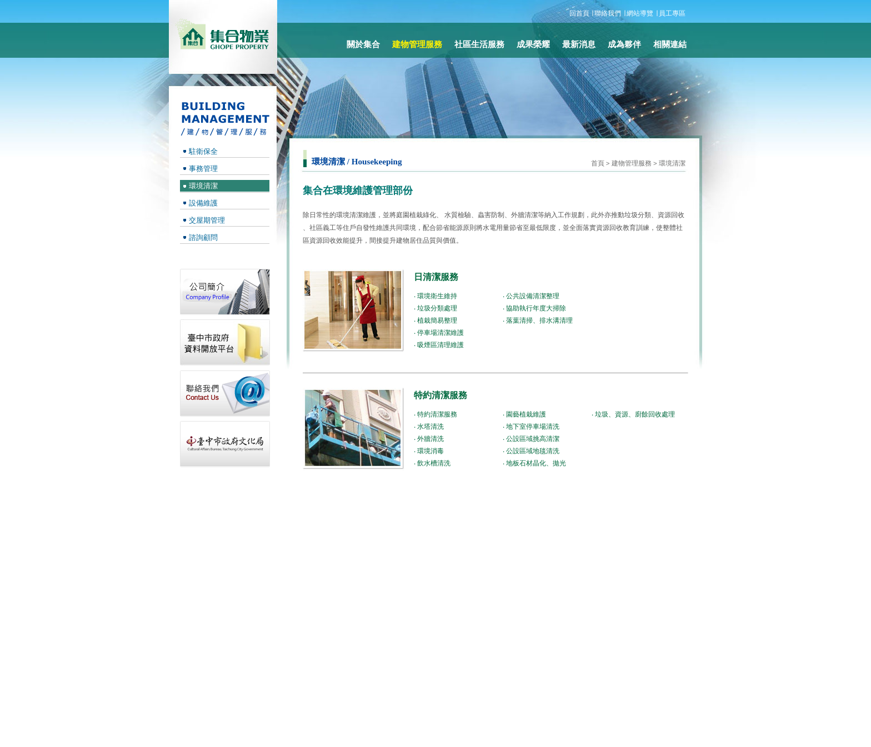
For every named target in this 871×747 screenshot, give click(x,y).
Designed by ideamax (652, 731)
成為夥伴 (624, 44)
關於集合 (363, 44)
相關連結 (670, 44)
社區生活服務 (479, 44)
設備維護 (203, 203)
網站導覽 (640, 13)
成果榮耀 (533, 44)
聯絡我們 (607, 13)
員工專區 (672, 13)
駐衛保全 (203, 151)
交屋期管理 (207, 220)
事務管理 (203, 168)
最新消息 (578, 44)
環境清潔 (672, 163)
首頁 (597, 163)
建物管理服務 (632, 163)
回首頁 (579, 13)
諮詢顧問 (203, 237)
